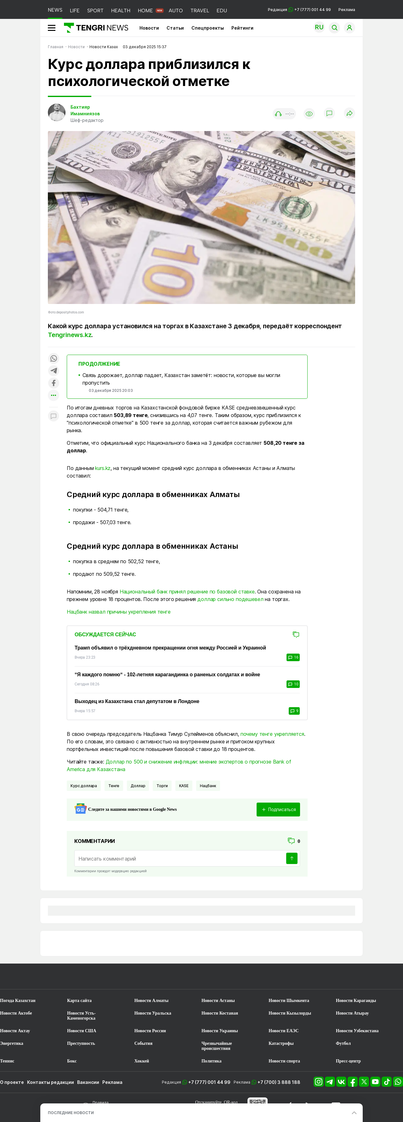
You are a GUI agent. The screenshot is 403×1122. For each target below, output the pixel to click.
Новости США (81, 1030)
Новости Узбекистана (357, 1030)
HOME (145, 11)
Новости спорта (284, 1061)
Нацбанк (208, 785)
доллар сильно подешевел (230, 599)
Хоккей (141, 1061)
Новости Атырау (352, 1013)
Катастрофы (281, 1043)
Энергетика (11, 1043)
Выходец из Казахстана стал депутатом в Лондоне (137, 701)
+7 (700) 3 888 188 (279, 1082)
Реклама (346, 9)
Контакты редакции (50, 1082)
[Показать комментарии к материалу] (53, 416)
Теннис (7, 1061)
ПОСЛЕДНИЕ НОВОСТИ (71, 1112)
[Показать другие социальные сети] (53, 396)
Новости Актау (15, 1030)
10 (293, 684)
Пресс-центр (348, 1061)
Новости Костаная (220, 1013)
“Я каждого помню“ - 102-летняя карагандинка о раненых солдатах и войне (167, 674)
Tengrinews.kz (69, 335)
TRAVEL (199, 11)
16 (293, 657)
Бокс (72, 1061)
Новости (149, 28)
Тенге (113, 785)
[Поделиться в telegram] (53, 371)
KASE (184, 785)
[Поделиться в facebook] (53, 383)
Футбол (343, 1043)
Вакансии (88, 1082)
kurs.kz (103, 468)
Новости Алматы (151, 1000)
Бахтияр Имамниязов (85, 110)
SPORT (95, 11)
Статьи (175, 28)
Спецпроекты (207, 28)
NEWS (55, 10)
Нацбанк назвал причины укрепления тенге (119, 612)
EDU (222, 11)
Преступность (81, 1043)
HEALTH (120, 11)
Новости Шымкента (289, 1000)
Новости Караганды (356, 1000)
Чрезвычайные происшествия (217, 1046)
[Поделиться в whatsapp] (53, 359)
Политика (211, 1061)
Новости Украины (220, 1030)
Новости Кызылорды (290, 1013)
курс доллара (84, 785)
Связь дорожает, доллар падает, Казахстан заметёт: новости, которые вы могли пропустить (181, 379)
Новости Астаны (218, 1000)
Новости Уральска (152, 1013)
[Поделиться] (349, 113)
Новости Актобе (16, 1013)
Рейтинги (242, 28)
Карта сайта (79, 1000)
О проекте (12, 1082)
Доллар (138, 785)
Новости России (150, 1030)
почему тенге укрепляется (272, 734)
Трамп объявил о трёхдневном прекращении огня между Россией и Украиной (170, 647)
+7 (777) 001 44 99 (209, 1082)
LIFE (75, 11)
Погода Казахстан (18, 1000)
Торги (161, 785)
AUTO (176, 11)
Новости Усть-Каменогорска (81, 1016)
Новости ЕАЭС (283, 1030)
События (143, 1043)
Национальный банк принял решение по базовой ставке (187, 591)
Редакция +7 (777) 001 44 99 (299, 9)
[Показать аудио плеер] (284, 113)
